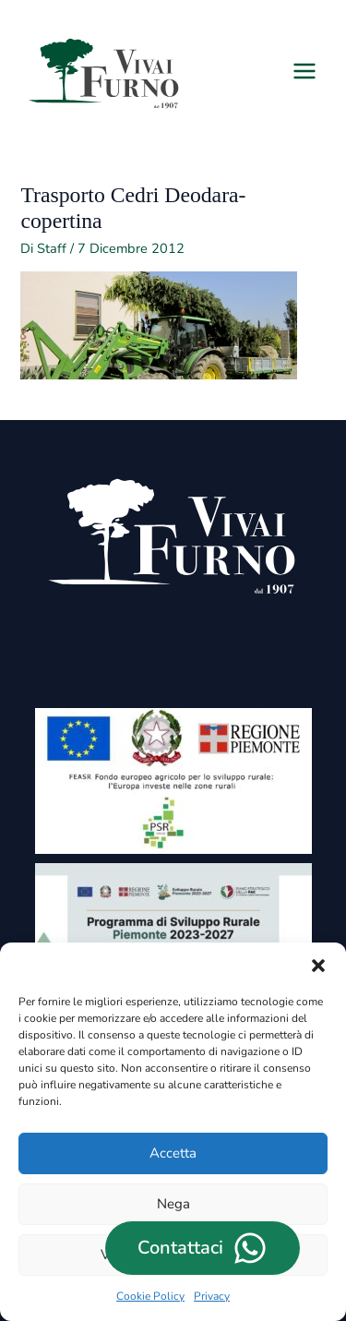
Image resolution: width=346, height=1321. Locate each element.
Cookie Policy (150, 1296)
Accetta (173, 1153)
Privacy (212, 1296)
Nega (173, 1204)
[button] (318, 965)
